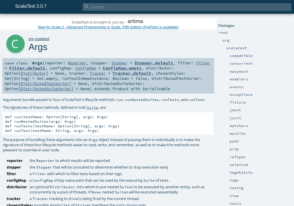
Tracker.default (132, 73)
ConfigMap (85, 68)
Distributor (33, 73)
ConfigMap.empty (122, 68)
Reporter (77, 63)
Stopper (119, 63)
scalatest (42, 39)
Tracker (98, 73)
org (31, 39)
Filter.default (27, 68)
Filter (203, 63)
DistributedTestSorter (45, 83)
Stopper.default (153, 63)
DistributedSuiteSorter (46, 88)
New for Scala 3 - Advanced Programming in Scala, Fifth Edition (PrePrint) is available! (108, 27)
